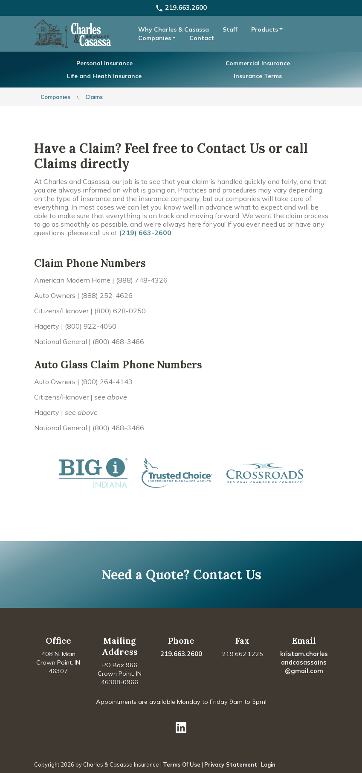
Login (268, 764)
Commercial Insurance (258, 63)
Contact (201, 38)
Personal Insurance (104, 63)
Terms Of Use (181, 764)
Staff (230, 29)
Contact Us (227, 574)
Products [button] (264, 29)
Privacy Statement (230, 764)
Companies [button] (154, 38)
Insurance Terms (258, 75)
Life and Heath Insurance (104, 75)
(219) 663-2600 (145, 232)
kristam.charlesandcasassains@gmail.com (304, 662)
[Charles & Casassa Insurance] (72, 33)
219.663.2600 (181, 7)
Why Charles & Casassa (173, 29)
